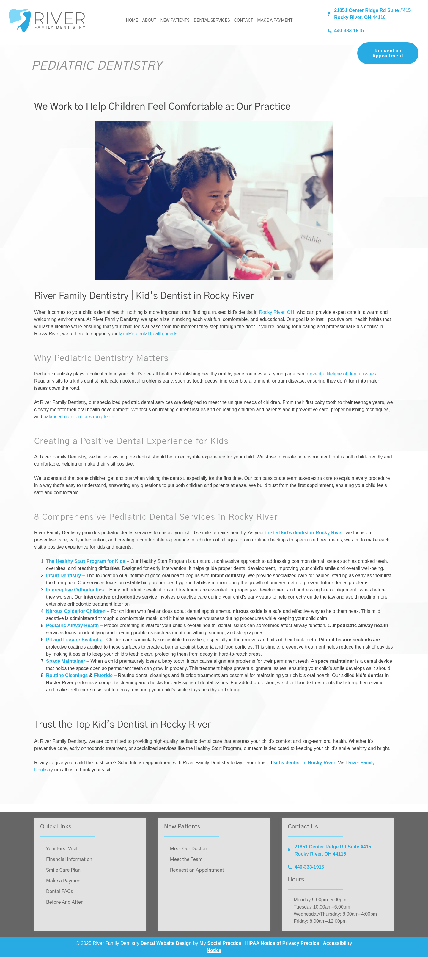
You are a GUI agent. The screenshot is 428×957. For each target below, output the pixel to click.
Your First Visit (62, 848)
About (149, 20)
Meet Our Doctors (189, 848)
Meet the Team (186, 859)
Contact (243, 20)
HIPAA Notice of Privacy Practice (282, 943)
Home (132, 20)
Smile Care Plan (63, 870)
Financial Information (69, 859)
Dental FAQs (59, 891)
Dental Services (212, 20)
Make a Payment (274, 20)
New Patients (174, 20)
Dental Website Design (166, 943)
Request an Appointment (387, 53)
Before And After (64, 902)
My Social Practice (220, 943)
